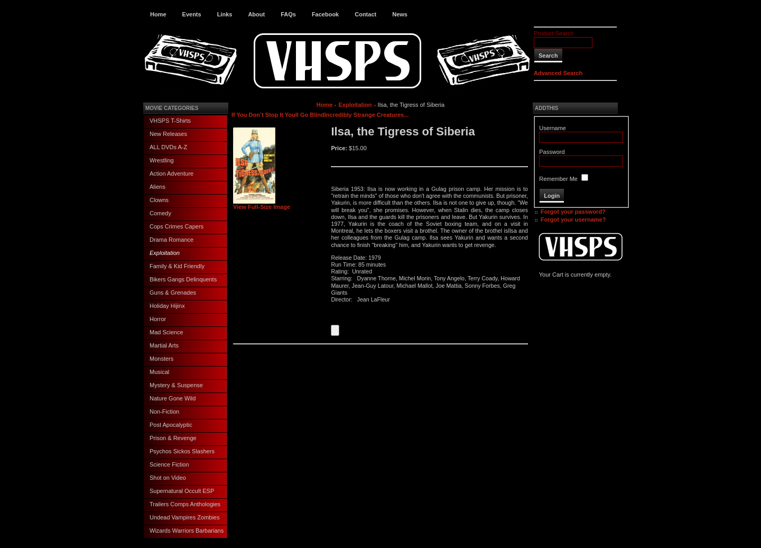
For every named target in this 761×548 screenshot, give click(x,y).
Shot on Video (168, 477)
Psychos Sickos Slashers (182, 451)
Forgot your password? (573, 211)
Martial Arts (164, 345)
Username (552, 128)
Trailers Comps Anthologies (185, 504)
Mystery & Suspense (176, 385)
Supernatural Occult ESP (182, 491)
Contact (365, 14)
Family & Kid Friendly (177, 266)
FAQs (288, 14)
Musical (159, 372)
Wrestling (162, 160)
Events (191, 14)
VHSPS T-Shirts (170, 120)
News (399, 14)
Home (158, 14)
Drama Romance (171, 239)
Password (551, 152)
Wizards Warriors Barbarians (187, 530)
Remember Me (558, 179)
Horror (158, 319)
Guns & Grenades (173, 292)
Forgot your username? (573, 219)
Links (225, 14)
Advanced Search (558, 73)
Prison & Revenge (173, 438)
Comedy (160, 213)
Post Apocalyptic (171, 425)
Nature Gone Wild (173, 398)
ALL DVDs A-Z (168, 147)
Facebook (325, 14)
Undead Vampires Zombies (184, 517)
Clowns (159, 200)
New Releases (168, 134)
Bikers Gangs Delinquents (183, 279)
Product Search (554, 33)
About (256, 14)
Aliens (157, 187)
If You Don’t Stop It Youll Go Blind (277, 115)
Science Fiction (169, 464)
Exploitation (165, 253)
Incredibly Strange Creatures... (366, 115)
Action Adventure (171, 173)
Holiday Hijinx (167, 306)
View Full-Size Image (261, 204)
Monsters (161, 358)
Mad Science (166, 332)
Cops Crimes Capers (176, 226)
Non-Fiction (164, 411)
